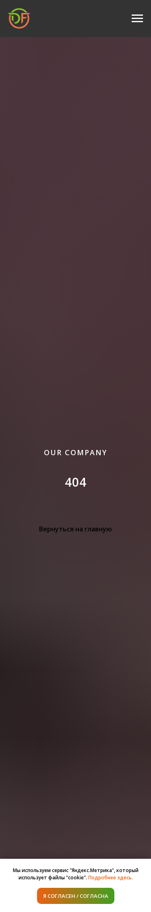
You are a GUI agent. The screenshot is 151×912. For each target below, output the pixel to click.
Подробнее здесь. (110, 877)
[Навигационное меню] (137, 19)
